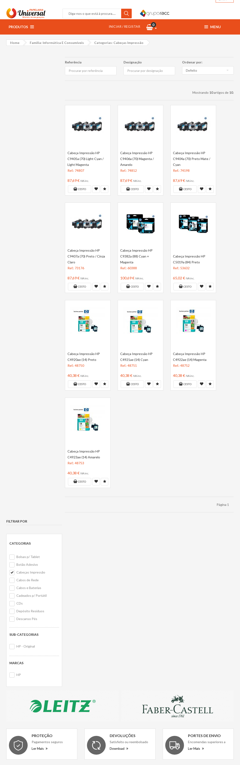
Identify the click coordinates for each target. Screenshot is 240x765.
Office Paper (196, 631)
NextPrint (217, 631)
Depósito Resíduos (30, 143)
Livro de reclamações (142, 648)
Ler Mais (40, 580)
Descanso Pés (26, 151)
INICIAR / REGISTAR (124, 26)
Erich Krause (196, 665)
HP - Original (25, 178)
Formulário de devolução (144, 642)
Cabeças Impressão (30, 104)
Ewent (192, 657)
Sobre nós (75, 629)
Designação (133, 62)
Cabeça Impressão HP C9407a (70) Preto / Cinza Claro (86, 256)
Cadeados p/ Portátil (31, 128)
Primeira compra (138, 635)
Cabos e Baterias (28, 120)
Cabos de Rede (27, 112)
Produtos (21, 27)
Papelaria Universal (111, 754)
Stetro (205, 657)
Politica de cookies (82, 654)
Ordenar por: (192, 62)
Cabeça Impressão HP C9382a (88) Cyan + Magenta (136, 256)
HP (18, 207)
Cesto (79, 189)
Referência (73, 62)
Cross (222, 648)
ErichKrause (218, 665)
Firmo (191, 674)
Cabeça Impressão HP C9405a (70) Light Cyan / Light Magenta (86, 159)
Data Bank (194, 639)
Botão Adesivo (27, 97)
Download (119, 580)
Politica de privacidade (84, 648)
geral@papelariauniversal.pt (46, 658)
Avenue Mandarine (201, 648)
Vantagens (76, 635)
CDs (19, 135)
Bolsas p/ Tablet (28, 89)
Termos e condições (83, 642)
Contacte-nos (137, 629)
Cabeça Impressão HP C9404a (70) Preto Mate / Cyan (191, 159)
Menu (212, 27)
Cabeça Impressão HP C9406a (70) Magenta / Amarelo (137, 159)
